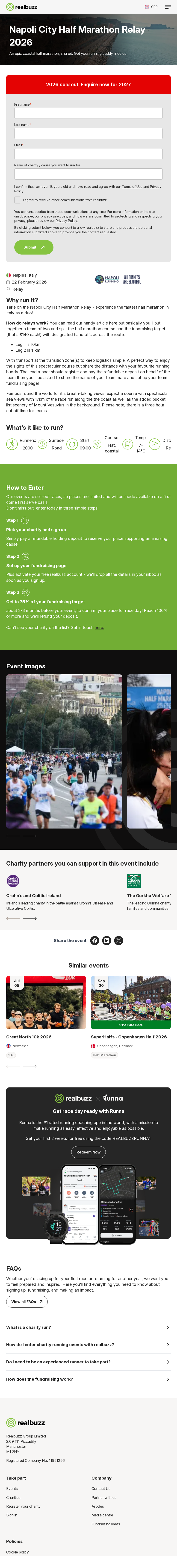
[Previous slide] (13, 836)
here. (99, 627)
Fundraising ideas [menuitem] (105, 1524)
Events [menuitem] (12, 1488)
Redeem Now (89, 1152)
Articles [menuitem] (97, 1506)
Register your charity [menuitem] (23, 1506)
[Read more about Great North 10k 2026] (46, 1002)
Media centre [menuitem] (102, 1515)
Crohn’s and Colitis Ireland (33, 895)
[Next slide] (30, 836)
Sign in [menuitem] (11, 1515)
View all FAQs (26, 1301)
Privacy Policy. (67, 221)
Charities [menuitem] (13, 1497)
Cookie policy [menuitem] (17, 1552)
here (113, 323)
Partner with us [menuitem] (103, 1497)
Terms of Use (132, 186)
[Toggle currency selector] (151, 7)
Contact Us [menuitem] (100, 1488)
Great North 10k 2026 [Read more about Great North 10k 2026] (29, 1037)
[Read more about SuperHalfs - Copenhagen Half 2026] (131, 1002)
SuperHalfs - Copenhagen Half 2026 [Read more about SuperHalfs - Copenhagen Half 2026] (129, 1037)
